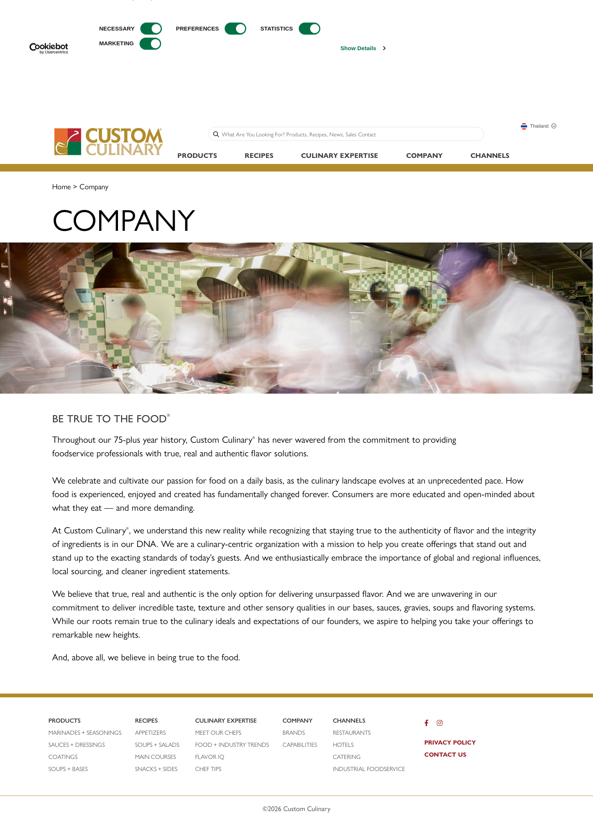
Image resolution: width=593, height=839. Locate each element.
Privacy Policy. (135, 51)
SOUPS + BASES (68, 769)
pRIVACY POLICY (450, 742)
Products (197, 155)
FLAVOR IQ (209, 756)
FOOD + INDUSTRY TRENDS (232, 744)
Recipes (259, 155)
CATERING (347, 756)
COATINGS (63, 756)
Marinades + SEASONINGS (84, 732)
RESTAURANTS (352, 732)
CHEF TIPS (208, 769)
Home (61, 186)
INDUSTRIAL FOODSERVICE (369, 769)
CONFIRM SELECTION (533, 41)
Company (424, 155)
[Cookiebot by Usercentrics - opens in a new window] (49, 102)
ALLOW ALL (533, 18)
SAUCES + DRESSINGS (76, 744)
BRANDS (294, 732)
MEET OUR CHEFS (218, 732)
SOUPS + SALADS (157, 744)
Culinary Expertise (339, 155)
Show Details (358, 102)
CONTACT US (445, 754)
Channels (489, 155)
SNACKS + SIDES (156, 769)
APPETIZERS (150, 732)
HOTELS (343, 744)
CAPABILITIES (300, 744)
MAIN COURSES (155, 756)
